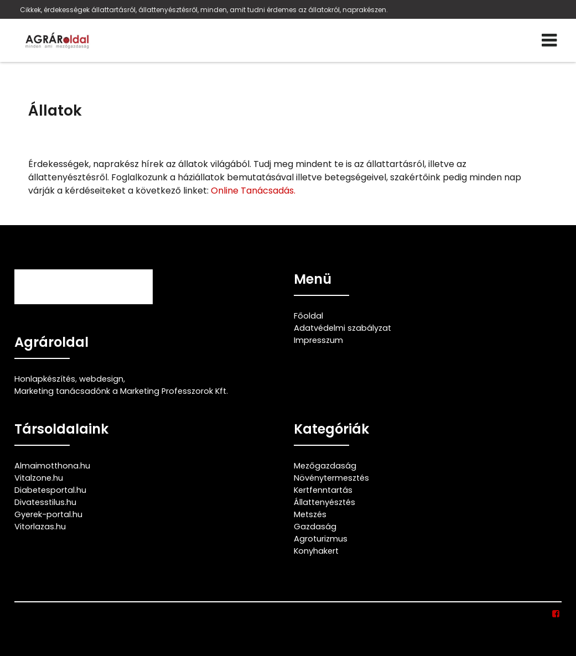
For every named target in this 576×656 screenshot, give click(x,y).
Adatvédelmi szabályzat (342, 328)
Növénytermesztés (331, 477)
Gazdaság (315, 526)
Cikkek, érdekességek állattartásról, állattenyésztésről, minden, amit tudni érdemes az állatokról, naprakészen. (204, 9)
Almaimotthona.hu (52, 465)
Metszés (310, 514)
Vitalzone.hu (38, 477)
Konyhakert (316, 550)
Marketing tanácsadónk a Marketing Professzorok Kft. (121, 391)
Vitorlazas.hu (40, 526)
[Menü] (549, 40)
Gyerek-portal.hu (48, 514)
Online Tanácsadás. (253, 190)
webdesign (101, 378)
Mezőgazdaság (325, 465)
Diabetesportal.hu (50, 490)
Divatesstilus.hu (45, 502)
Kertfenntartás (323, 490)
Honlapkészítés (44, 378)
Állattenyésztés (324, 502)
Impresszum (318, 340)
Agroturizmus (320, 538)
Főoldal (308, 315)
